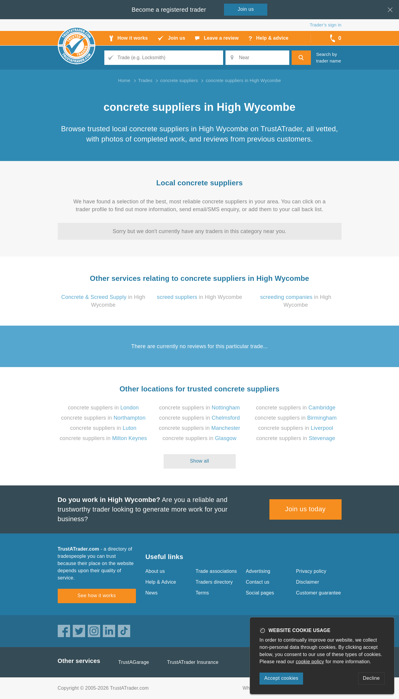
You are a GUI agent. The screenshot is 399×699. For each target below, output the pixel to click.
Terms (202, 592)
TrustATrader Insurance (193, 662)
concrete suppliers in (103, 408)
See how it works (97, 595)
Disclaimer (307, 582)
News (152, 592)
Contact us (257, 582)
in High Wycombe (199, 297)
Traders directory (214, 582)
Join (246, 9)
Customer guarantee (318, 592)
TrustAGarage (133, 662)
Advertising (258, 571)
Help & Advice (161, 582)
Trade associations (216, 571)
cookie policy (310, 661)
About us (155, 571)
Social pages (260, 592)
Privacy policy (311, 571)
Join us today (305, 509)
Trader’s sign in (325, 24)
